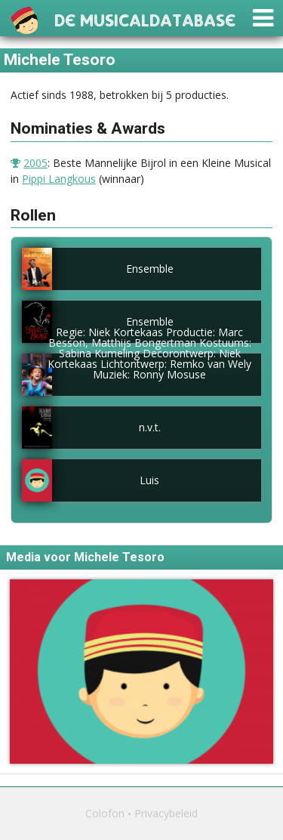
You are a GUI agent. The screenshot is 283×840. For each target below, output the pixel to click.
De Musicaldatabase (144, 18)
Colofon (105, 813)
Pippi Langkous (59, 178)
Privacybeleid (166, 813)
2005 (35, 163)
